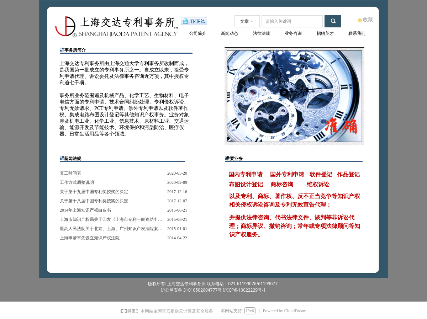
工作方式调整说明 (77, 182)
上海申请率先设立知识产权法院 (90, 237)
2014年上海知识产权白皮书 (85, 210)
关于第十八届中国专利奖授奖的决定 (94, 200)
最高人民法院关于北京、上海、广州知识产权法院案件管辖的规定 (112, 228)
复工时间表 (70, 173)
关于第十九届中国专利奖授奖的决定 (94, 191)
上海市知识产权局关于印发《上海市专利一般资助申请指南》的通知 (112, 219)
